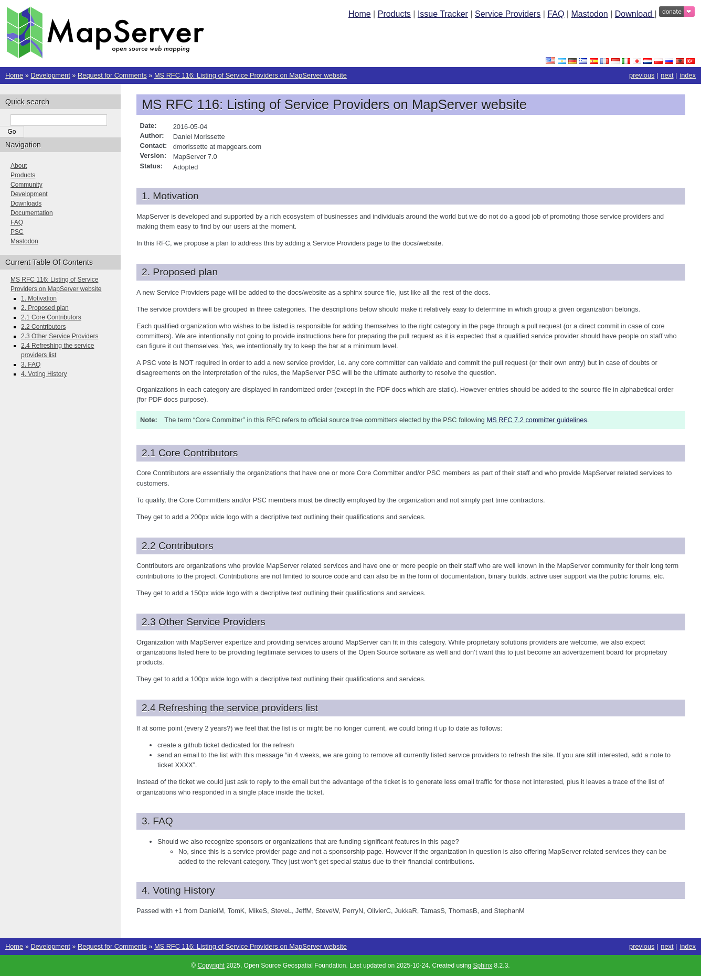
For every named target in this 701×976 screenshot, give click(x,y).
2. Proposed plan (45, 308)
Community (26, 184)
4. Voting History (44, 374)
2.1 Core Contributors (51, 317)
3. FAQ (30, 364)
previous (641, 75)
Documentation (31, 213)
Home (359, 13)
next (667, 75)
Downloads (25, 203)
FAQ (555, 13)
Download (635, 13)
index (687, 75)
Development (50, 75)
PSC (17, 231)
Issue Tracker (443, 13)
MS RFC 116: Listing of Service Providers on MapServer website (250, 75)
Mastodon (589, 13)
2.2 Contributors (43, 326)
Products (394, 13)
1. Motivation (39, 298)
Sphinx (483, 965)
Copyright (211, 965)
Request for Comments (112, 75)
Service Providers (507, 13)
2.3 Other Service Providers (59, 336)
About (18, 165)
